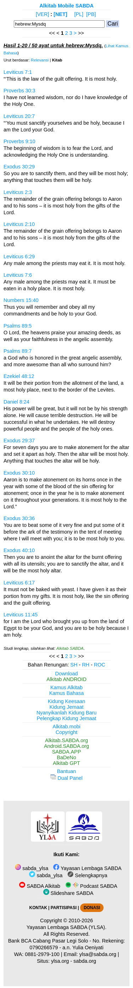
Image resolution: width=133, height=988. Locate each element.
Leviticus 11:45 (21, 614)
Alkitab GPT (66, 763)
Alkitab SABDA (70, 648)
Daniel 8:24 (16, 402)
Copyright (67, 732)
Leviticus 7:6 (18, 275)
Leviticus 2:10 (19, 224)
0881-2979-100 (42, 954)
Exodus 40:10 (19, 550)
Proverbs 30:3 (19, 90)
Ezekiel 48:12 (19, 376)
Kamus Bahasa (66, 693)
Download (66, 673)
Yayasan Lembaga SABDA (87, 868)
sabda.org (84, 961)
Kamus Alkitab (66, 687)
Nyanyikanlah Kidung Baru (67, 713)
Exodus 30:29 (19, 166)
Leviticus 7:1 (18, 72)
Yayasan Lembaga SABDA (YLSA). (66, 927)
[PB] (91, 14)
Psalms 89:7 (18, 351)
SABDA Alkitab (39, 886)
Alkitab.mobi (66, 726)
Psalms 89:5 (18, 326)
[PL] (78, 14)
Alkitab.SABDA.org (66, 740)
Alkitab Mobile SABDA (66, 6)
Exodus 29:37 (19, 440)
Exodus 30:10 (19, 473)
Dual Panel (66, 778)
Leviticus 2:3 (18, 192)
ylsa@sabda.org (97, 954)
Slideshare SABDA (68, 893)
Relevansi (40, 60)
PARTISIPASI (64, 907)
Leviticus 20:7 (19, 116)
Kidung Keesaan (66, 701)
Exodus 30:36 (19, 518)
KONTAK (38, 907)
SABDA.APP (66, 752)
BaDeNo (66, 757)
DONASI (92, 907)
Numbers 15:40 (21, 300)
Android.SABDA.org (66, 746)
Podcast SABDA (91, 886)
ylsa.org (60, 961)
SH (73, 665)
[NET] (60, 14)
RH (85, 665)
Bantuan (66, 771)
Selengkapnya (87, 875)
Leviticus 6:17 (19, 582)
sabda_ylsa (31, 868)
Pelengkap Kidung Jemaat (66, 718)
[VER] (42, 14)
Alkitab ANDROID (66, 679)
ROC (99, 665)
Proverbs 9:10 (19, 141)
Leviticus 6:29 (19, 256)
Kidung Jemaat (67, 707)
